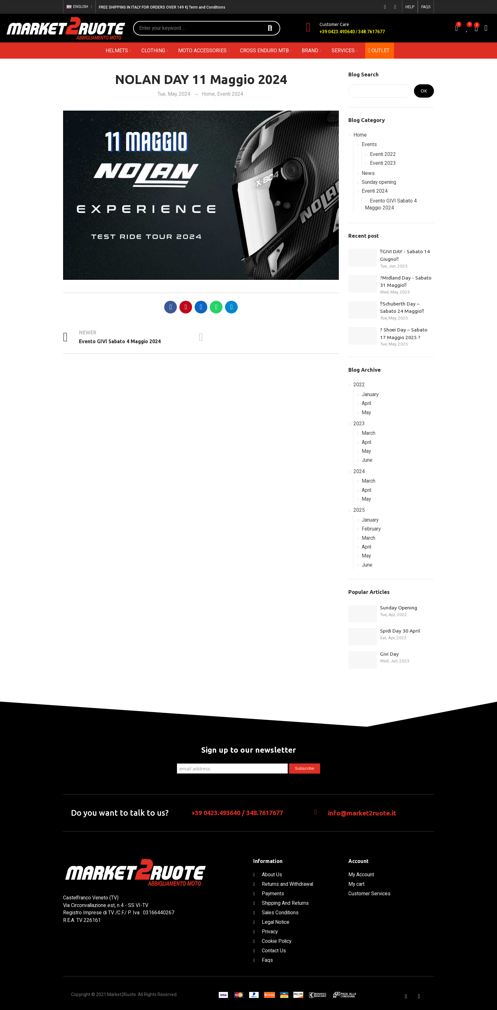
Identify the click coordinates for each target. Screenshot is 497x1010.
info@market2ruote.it (362, 813)
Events (369, 144)
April (366, 403)
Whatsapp (216, 307)
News (368, 173)
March (368, 433)
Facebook (170, 307)
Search (270, 28)
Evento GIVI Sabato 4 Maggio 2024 (391, 204)
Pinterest (185, 307)
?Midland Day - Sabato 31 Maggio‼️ (405, 281)
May (366, 412)
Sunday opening (379, 182)
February (371, 529)
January (370, 394)
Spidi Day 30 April (400, 631)
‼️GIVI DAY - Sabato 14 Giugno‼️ (405, 255)
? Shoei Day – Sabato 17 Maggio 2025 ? (403, 333)
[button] (410, 7)
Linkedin (201, 307)
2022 (359, 385)
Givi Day (389, 654)
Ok (424, 90)
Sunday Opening (398, 607)
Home (208, 94)
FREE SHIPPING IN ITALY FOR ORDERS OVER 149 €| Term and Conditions (162, 7)
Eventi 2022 (383, 154)
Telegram (231, 307)
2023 (359, 424)
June (367, 460)
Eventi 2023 (383, 163)
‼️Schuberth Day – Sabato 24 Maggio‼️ (402, 307)
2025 (359, 510)
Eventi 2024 (230, 94)
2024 (359, 471)
